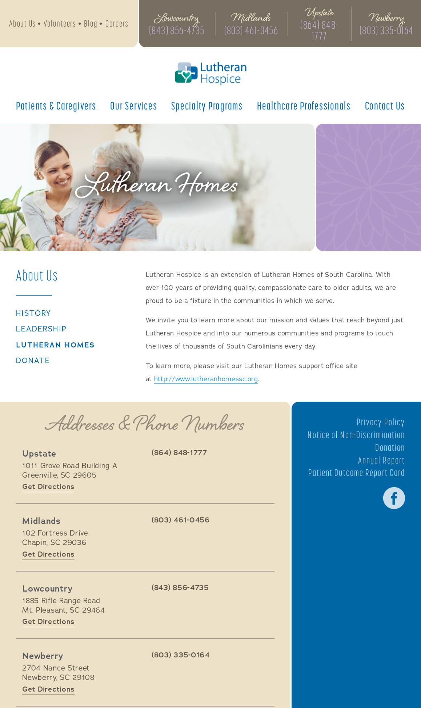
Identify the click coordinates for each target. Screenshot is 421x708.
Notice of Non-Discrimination (356, 434)
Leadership (41, 329)
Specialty (207, 105)
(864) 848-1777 (319, 30)
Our (133, 105)
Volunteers (60, 23)
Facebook (394, 498)
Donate (33, 361)
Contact (385, 105)
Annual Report (381, 460)
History (34, 313)
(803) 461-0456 (251, 30)
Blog (90, 23)
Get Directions (48, 487)
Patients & (56, 105)
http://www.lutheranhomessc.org (206, 379)
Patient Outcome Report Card (356, 472)
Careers (117, 23)
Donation (390, 447)
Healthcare (304, 105)
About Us (22, 23)
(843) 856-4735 (177, 30)
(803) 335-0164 (387, 30)
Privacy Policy (381, 422)
